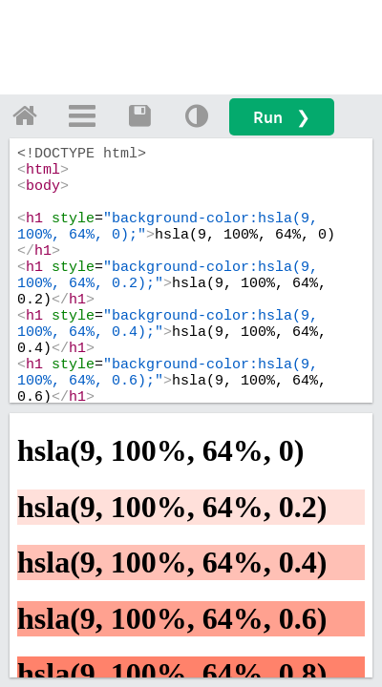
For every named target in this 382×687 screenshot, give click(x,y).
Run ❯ (281, 117)
